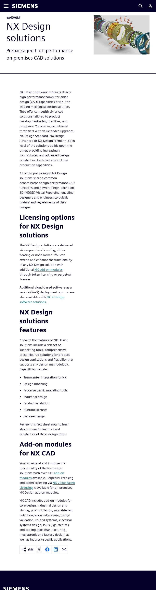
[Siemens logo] (25, 6)
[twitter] (39, 549)
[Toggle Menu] (6, 6)
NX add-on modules (49, 269)
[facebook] (47, 549)
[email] (64, 549)
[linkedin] (56, 549)
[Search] (140, 6)
